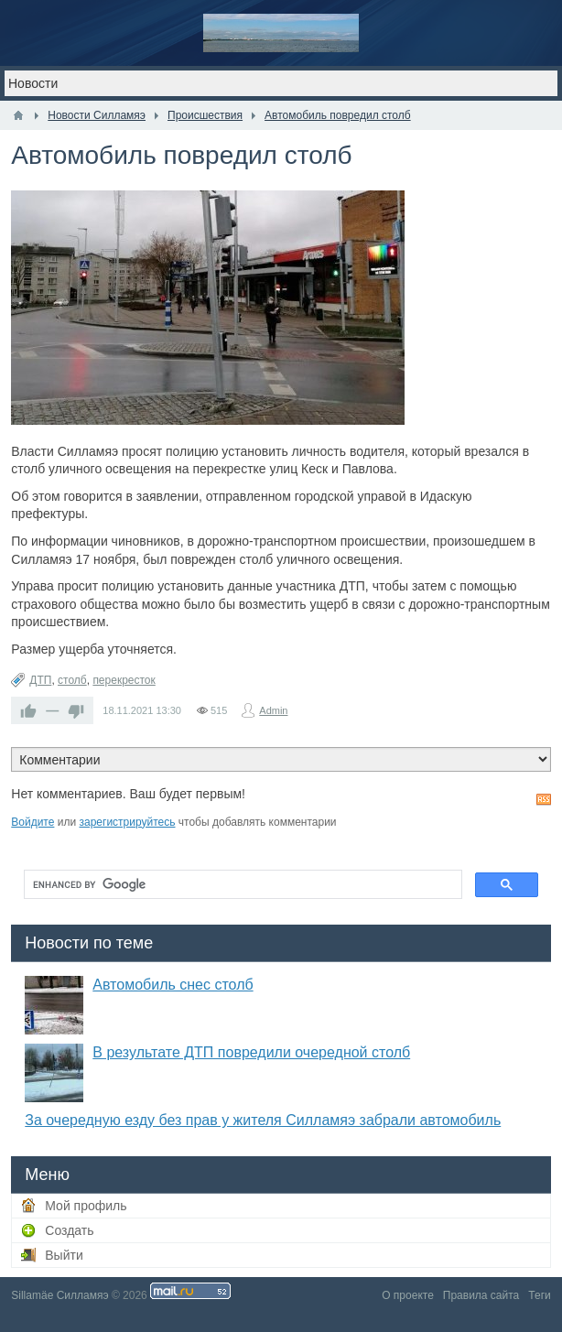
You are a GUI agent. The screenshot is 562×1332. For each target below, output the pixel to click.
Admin (273, 710)
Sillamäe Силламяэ (59, 1295)
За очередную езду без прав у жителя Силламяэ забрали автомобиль (263, 1120)
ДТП (40, 680)
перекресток (123, 680)
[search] (241, 884)
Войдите (32, 822)
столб (72, 680)
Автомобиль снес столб (172, 984)
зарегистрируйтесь (127, 822)
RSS (543, 799)
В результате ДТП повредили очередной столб (251, 1052)
